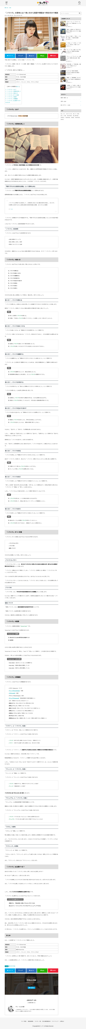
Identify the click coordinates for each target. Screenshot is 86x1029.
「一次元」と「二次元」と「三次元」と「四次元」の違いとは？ (73, 43)
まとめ (7, 102)
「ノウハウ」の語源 (10, 96)
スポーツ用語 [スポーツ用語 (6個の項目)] (76, 113)
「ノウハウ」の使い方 (11, 93)
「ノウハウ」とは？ (10, 89)
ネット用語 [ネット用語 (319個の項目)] (64, 115)
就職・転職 (64, 97)
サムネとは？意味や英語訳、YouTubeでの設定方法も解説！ (73, 71)
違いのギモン (65, 105)
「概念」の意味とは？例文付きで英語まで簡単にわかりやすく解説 (73, 30)
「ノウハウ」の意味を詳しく (13, 91)
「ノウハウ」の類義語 (11, 98)
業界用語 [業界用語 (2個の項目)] (78, 117)
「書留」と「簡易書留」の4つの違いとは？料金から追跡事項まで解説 (73, 79)
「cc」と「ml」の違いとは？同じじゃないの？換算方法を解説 (73, 50)
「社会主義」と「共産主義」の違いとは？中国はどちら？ (73, 65)
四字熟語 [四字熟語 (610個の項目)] (70, 115)
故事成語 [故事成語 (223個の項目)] (68, 117)
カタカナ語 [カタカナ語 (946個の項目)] (69, 113)
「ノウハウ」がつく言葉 (12, 95)
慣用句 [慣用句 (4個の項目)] (63, 117)
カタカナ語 (12, 966)
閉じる (17, 86)
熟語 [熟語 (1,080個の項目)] (62, 119)
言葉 (7, 966)
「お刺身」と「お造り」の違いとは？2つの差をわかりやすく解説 (73, 86)
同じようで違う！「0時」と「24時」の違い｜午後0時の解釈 (73, 37)
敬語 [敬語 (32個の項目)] (73, 117)
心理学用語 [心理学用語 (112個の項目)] (76, 115)
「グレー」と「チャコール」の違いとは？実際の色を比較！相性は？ (73, 58)
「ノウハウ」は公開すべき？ (13, 100)
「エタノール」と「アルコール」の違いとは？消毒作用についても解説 (73, 23)
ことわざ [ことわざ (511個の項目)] (63, 113)
